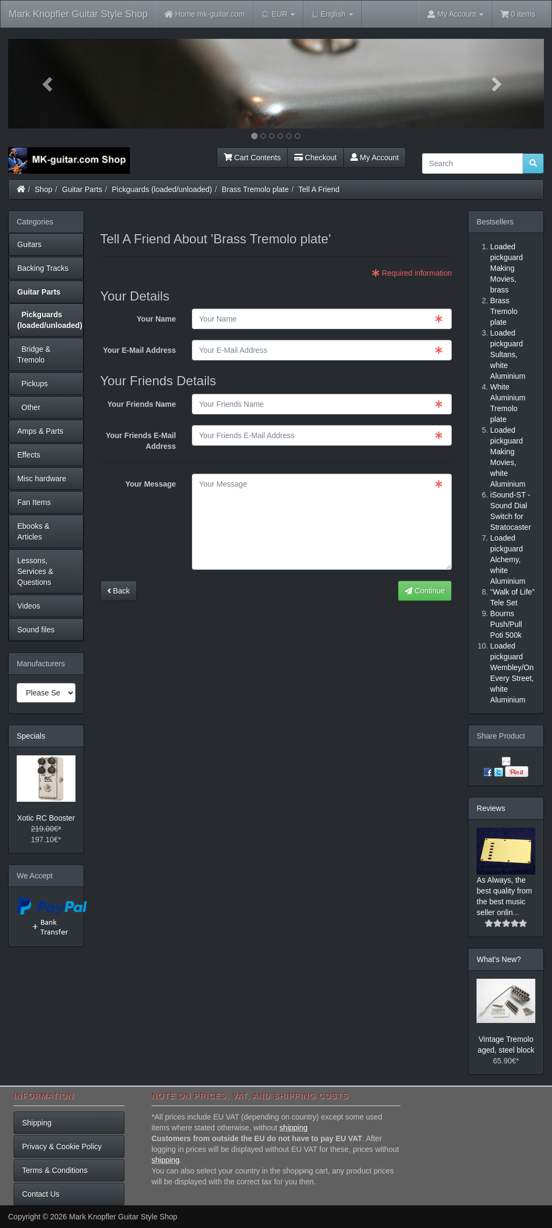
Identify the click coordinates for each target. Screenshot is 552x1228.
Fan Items (34, 502)
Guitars (29, 244)
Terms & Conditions (54, 1170)
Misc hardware (41, 478)
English (332, 14)
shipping (293, 1127)
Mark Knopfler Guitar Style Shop (78, 14)
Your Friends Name (141, 404)
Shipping (37, 1122)
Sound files (35, 629)
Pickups (32, 383)
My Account (374, 157)
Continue (425, 590)
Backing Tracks (42, 268)
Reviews (491, 808)
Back (118, 590)
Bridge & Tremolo (33, 354)
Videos (28, 606)
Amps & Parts (40, 431)
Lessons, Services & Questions (35, 571)
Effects (28, 455)
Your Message (150, 484)
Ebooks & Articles (33, 531)
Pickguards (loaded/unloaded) (162, 189)
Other (28, 407)
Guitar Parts (82, 189)
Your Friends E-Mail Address (141, 441)
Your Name (156, 319)
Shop (44, 189)
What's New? (499, 959)
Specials (31, 736)
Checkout (315, 157)
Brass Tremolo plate (255, 189)
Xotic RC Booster (46, 818)
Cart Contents (252, 157)
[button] (48, 83)
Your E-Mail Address (139, 350)
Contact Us (40, 1194)
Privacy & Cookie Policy (62, 1146)
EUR (278, 14)
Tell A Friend (319, 189)
